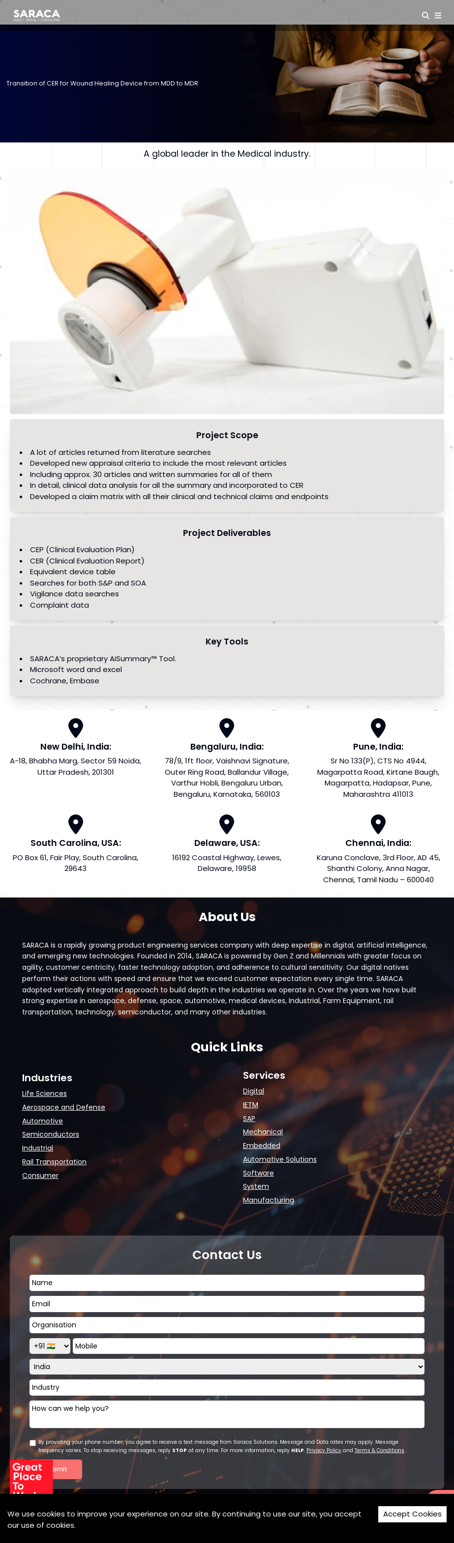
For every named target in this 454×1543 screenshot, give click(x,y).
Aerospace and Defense (63, 1107)
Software (258, 1173)
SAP (249, 1118)
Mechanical (263, 1132)
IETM (250, 1105)
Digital (253, 1091)
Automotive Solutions (280, 1159)
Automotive (42, 1121)
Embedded (261, 1145)
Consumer (40, 1175)
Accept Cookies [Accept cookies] (412, 1514)
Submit (55, 1469)
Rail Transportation (54, 1162)
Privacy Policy (323, 1450)
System (256, 1186)
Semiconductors (50, 1134)
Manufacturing (268, 1200)
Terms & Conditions (379, 1450)
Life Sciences (44, 1093)
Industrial (37, 1148)
